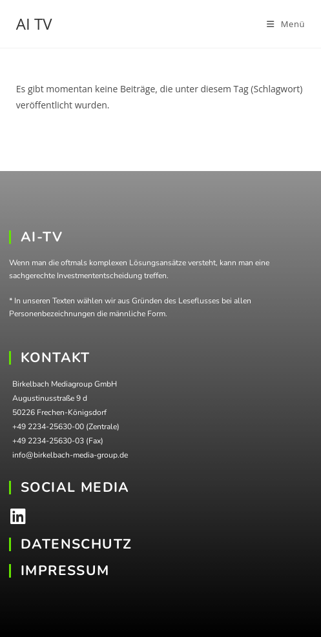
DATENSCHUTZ (76, 544)
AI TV (34, 23)
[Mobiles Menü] (286, 24)
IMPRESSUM (65, 570)
